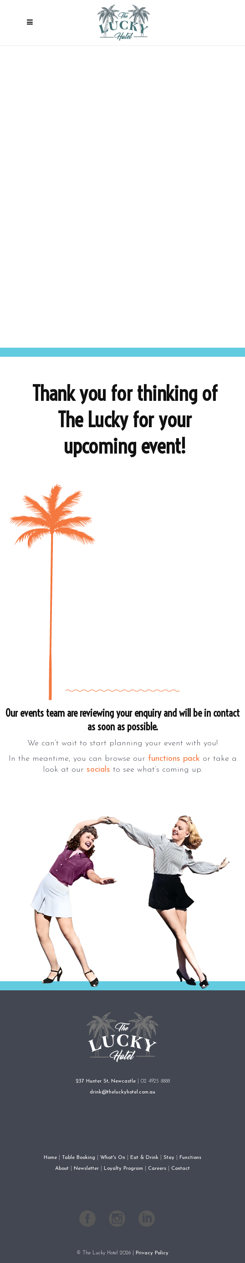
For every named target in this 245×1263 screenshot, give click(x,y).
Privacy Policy (152, 1253)
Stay (168, 1157)
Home (50, 1157)
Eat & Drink (144, 1157)
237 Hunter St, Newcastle (106, 1081)
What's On (112, 1157)
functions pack (174, 758)
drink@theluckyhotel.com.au (122, 1092)
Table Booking (78, 1157)
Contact (180, 1168)
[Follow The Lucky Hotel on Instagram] (117, 1221)
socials (98, 769)
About (62, 1168)
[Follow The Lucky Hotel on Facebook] (87, 1221)
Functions (190, 1157)
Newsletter (86, 1168)
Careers (157, 1168)
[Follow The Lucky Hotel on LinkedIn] (146, 1221)
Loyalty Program (123, 1168)
